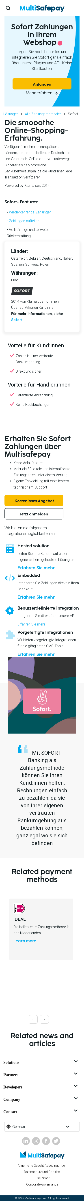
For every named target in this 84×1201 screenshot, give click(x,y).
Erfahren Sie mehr (36, 568)
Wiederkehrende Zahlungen (30, 212)
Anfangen (42, 84)
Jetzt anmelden (33, 514)
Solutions (40, 1062)
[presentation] (33, 1019)
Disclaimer (42, 1178)
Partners (40, 1075)
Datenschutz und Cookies (42, 1172)
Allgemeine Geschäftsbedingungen (42, 1165)
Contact (40, 1112)
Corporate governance (42, 1184)
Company (40, 1099)
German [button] (18, 1127)
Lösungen (11, 114)
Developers (40, 1087)
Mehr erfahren (39, 93)
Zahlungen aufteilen (24, 221)
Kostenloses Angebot (34, 501)
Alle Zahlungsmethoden (43, 114)
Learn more (24, 941)
